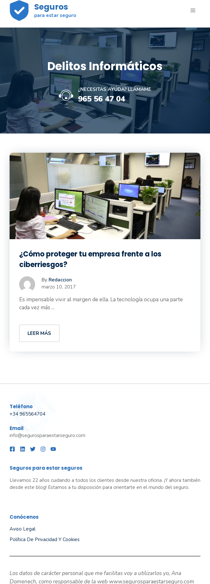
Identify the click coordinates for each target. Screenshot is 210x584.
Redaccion (60, 280)
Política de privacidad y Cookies (45, 539)
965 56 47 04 (101, 99)
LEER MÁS (39, 333)
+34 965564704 (27, 414)
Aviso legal (22, 529)
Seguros (51, 6)
